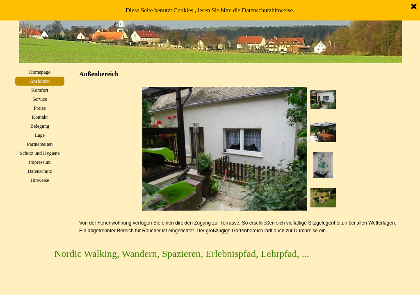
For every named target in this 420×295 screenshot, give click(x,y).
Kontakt (40, 117)
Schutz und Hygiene (39, 153)
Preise (40, 108)
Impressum (39, 162)
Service (39, 99)
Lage (40, 135)
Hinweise (39, 180)
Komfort (39, 90)
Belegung (39, 126)
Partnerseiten (40, 144)
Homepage (39, 72)
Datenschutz (39, 171)
